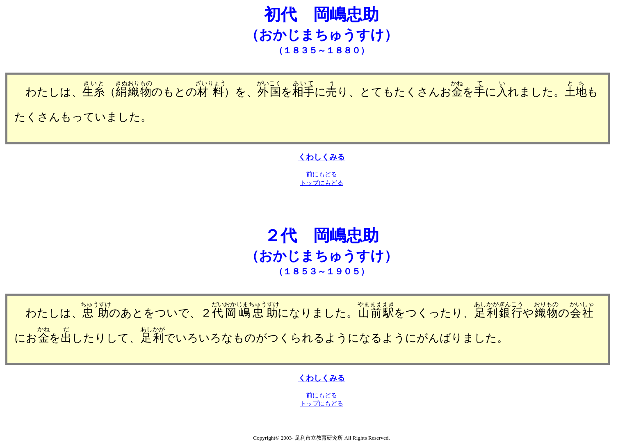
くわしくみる (321, 157)
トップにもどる (321, 183)
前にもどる (321, 174)
